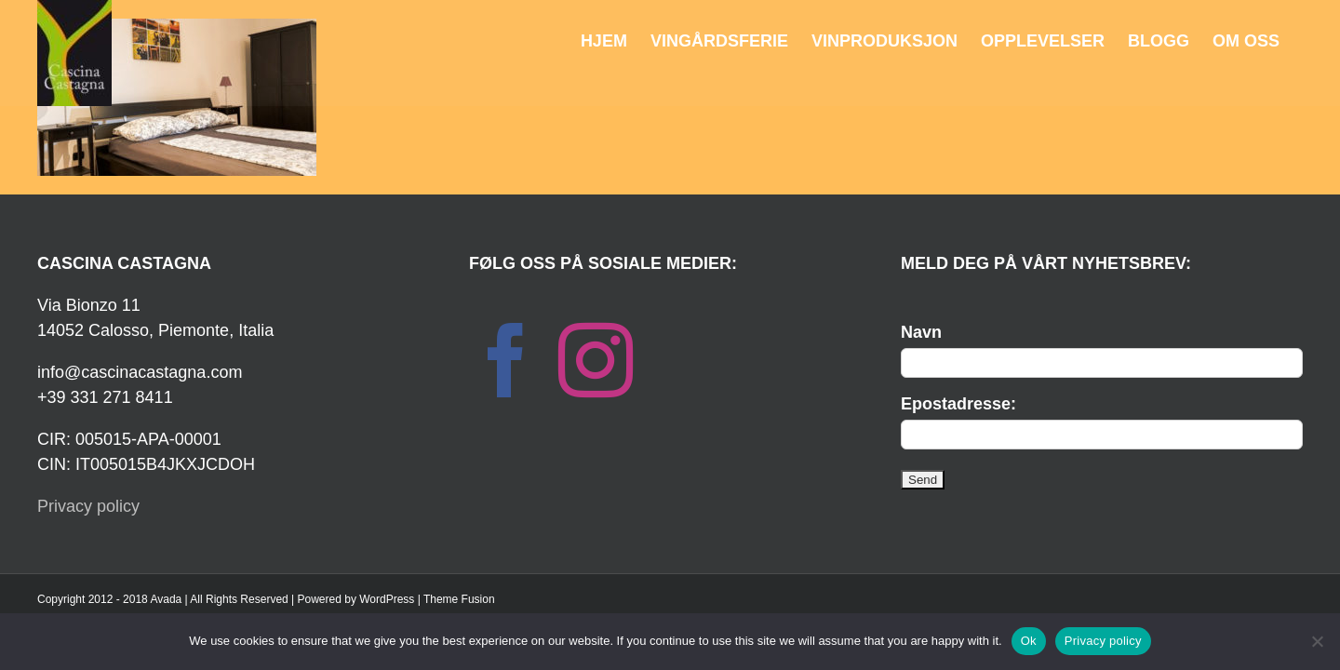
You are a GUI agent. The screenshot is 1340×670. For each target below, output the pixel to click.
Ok (1029, 641)
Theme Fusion (459, 599)
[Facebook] (506, 360)
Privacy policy (88, 506)
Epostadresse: (958, 404)
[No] (1316, 641)
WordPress (386, 599)
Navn (921, 332)
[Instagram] (595, 360)
